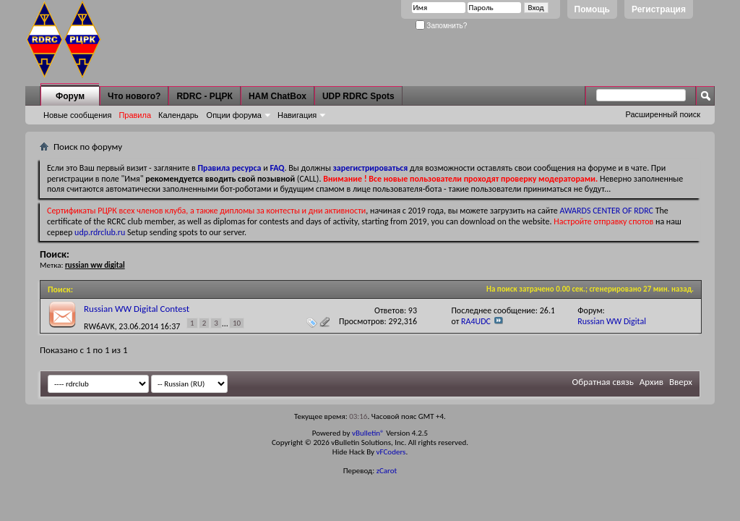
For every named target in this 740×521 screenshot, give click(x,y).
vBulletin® (368, 433)
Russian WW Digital (611, 321)
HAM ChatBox (277, 96)
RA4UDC (476, 321)
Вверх (680, 381)
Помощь (592, 9)
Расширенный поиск (662, 114)
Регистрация (659, 9)
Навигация (297, 115)
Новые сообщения (77, 115)
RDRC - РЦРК (204, 96)
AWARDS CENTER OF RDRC (606, 211)
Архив (651, 381)
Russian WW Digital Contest (136, 308)
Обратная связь (603, 381)
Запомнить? (442, 26)
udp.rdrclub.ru (99, 232)
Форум (70, 96)
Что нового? (134, 96)
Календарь (178, 115)
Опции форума (234, 115)
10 (237, 323)
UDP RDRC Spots (358, 96)
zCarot (387, 470)
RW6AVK (99, 326)
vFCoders (391, 452)
